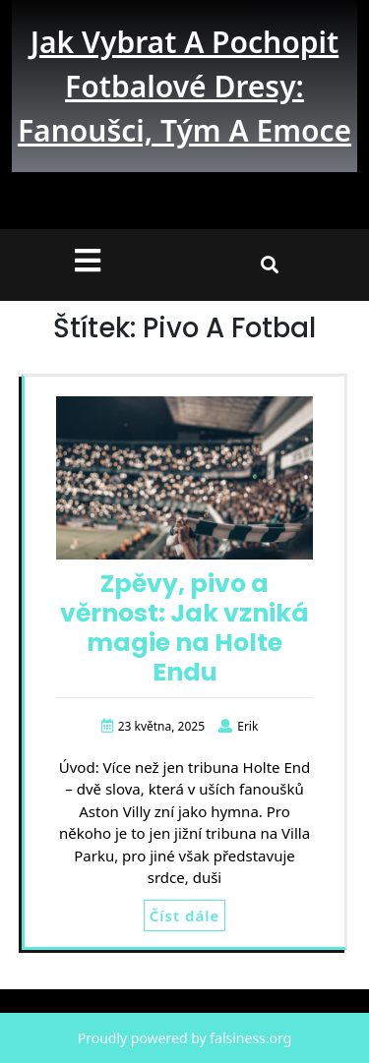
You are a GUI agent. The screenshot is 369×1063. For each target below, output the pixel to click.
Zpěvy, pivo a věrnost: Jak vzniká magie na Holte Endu (184, 627)
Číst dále (184, 915)
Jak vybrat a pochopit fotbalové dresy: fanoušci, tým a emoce (184, 86)
